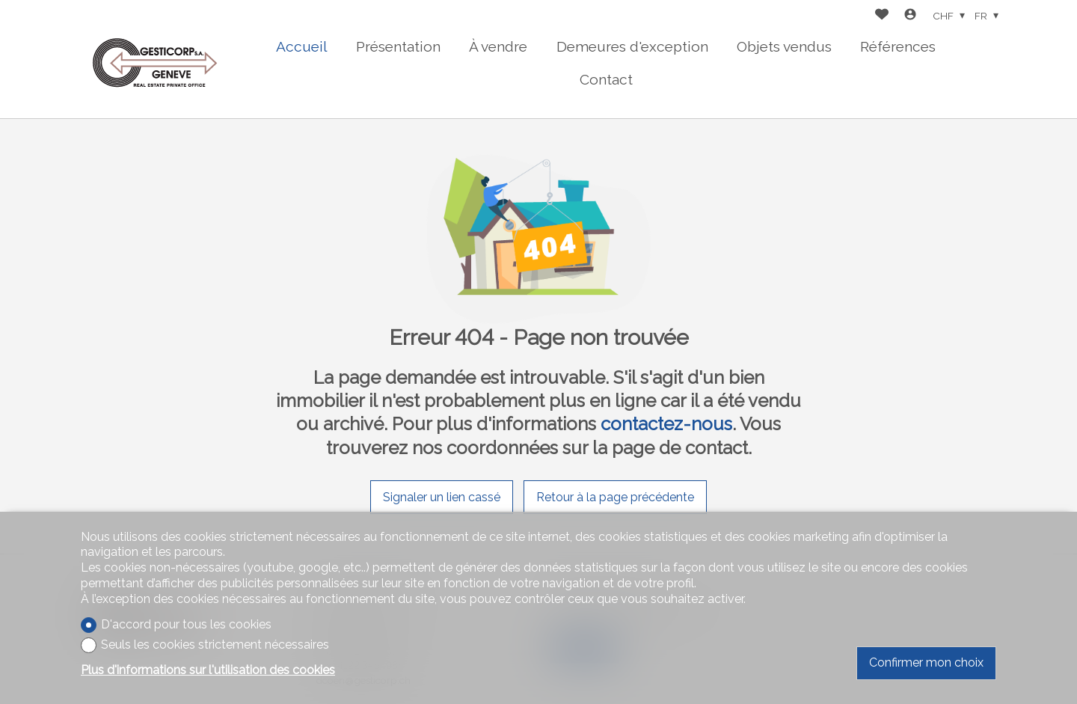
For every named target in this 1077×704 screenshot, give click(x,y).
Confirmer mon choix (926, 662)
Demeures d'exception (632, 46)
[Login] (910, 16)
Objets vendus (784, 46)
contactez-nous (666, 424)
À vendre (498, 46)
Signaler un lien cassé (441, 497)
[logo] (155, 59)
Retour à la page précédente (615, 497)
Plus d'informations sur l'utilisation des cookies (208, 670)
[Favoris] (882, 16)
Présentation (398, 46)
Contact (606, 79)
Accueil (302, 46)
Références (898, 46)
